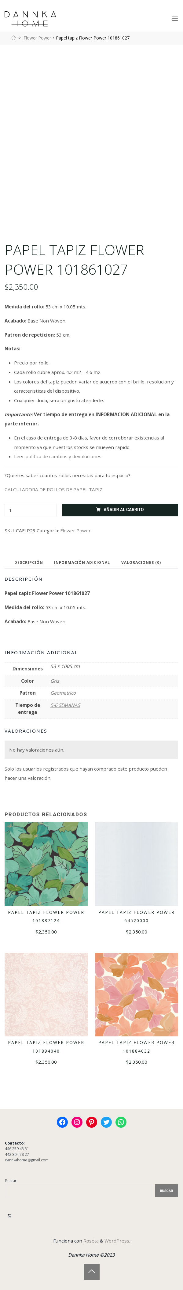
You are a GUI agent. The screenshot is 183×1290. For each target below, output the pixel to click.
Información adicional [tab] (82, 562)
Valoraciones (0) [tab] (141, 562)
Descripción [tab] (28, 562)
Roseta (90, 1241)
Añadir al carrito (124, 509)
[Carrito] (9, 1215)
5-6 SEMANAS (65, 705)
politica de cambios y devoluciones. (63, 456)
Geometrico (63, 693)
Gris (54, 681)
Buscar (10, 1180)
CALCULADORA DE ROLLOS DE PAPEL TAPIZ (53, 489)
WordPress (116, 1241)
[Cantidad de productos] (31, 510)
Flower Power (37, 38)
